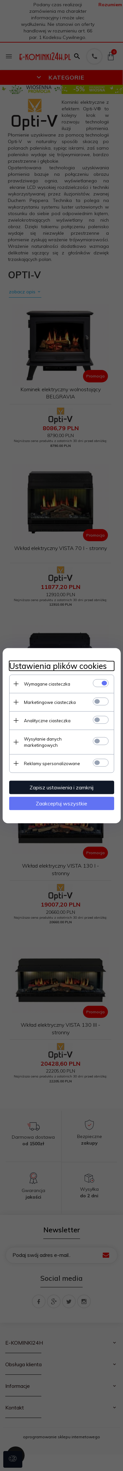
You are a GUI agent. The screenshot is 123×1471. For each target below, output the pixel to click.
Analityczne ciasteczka (47, 720)
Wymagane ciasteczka (47, 683)
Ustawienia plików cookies (58, 666)
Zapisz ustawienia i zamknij (61, 787)
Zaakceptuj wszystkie (61, 803)
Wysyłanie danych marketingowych (43, 741)
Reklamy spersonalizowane (52, 763)
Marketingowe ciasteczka (50, 702)
